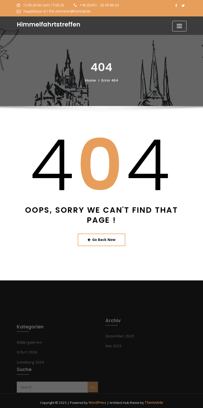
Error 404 (109, 83)
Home (91, 83)
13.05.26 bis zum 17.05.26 (43, 5)
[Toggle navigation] (179, 26)
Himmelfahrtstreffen (47, 24)
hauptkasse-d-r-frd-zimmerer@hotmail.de (55, 11)
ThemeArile (153, 399)
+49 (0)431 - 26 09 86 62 (96, 5)
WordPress (98, 399)
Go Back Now (101, 239)
